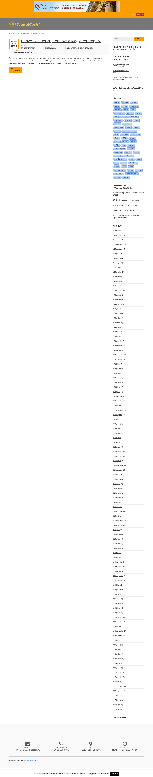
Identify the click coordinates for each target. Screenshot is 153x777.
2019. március (117, 603)
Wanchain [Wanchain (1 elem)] (134, 102)
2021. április (116, 488)
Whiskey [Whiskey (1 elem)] (125, 141)
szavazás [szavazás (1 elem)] (127, 120)
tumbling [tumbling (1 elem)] (139, 170)
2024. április (116, 323)
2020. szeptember (118, 521)
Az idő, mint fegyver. (131, 205)
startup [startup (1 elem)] (126, 109)
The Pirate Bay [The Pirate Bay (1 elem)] (119, 127)
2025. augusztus (117, 249)
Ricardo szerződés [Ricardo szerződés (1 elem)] (120, 148)
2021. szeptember (118, 465)
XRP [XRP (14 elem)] (116, 145)
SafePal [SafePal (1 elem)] (117, 155)
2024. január (116, 336)
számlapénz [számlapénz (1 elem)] (125, 134)
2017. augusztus (117, 691)
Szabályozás (88, 48)
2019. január (116, 613)
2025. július (116, 254)
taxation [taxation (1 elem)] (136, 127)
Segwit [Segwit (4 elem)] (132, 138)
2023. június (116, 369)
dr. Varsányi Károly (118, 193)
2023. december (117, 341)
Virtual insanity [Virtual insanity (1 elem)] (119, 173)
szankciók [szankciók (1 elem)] (117, 109)
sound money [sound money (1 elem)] (127, 124)
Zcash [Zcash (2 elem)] (132, 159)
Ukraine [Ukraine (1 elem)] (139, 113)
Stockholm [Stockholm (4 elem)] (118, 120)
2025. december (117, 231)
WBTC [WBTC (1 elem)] (128, 127)
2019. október (117, 571)
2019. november (117, 567)
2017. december (117, 672)
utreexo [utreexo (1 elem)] (133, 141)
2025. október (117, 240)
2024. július (116, 309)
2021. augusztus (117, 470)
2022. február (117, 442)
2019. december (117, 562)
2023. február (117, 387)
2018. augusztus (117, 636)
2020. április (116, 544)
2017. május (116, 705)
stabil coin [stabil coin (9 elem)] (134, 106)
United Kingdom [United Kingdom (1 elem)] (119, 113)
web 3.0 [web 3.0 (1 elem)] (137, 152)
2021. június (116, 479)
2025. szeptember (118, 244)
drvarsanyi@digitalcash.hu (27, 749)
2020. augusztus (117, 525)
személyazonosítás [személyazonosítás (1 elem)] (120, 170)
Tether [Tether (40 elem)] (117, 124)
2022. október (117, 405)
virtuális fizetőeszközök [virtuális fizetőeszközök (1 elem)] (129, 131)
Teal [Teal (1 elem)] (116, 116)
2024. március (117, 327)
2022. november (117, 401)
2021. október (117, 461)
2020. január (116, 557)
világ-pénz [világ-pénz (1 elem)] (128, 152)
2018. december (117, 617)
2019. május (116, 594)
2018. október (117, 626)
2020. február (117, 553)
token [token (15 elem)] (117, 166)
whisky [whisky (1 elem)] (131, 166)
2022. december (117, 396)
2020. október (117, 516)
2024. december (117, 286)
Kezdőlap (11, 33)
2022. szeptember (118, 410)
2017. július (116, 695)
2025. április (116, 267)
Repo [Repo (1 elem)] (138, 159)
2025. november (117, 235)
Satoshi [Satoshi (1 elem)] (131, 170)
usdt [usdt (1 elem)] (122, 116)
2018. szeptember (118, 631)
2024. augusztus (117, 304)
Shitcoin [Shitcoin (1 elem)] (125, 106)
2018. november (117, 622)
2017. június (116, 700)
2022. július (116, 419)
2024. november (117, 290)
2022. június (116, 424)
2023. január (116, 392)
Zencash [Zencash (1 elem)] (117, 131)
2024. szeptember (118, 300)
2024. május (116, 318)
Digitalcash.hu (34, 760)
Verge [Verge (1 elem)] (116, 163)
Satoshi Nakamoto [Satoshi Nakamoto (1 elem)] (128, 155)
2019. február (117, 608)
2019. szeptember (118, 576)
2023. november (117, 346)
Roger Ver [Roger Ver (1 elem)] (131, 145)
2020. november (117, 511)
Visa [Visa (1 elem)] (123, 145)
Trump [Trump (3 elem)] (117, 106)
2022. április (116, 433)
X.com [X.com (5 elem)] (124, 163)
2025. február (117, 277)
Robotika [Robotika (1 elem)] (117, 177)
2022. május (116, 428)
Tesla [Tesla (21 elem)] (117, 138)
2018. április (116, 654)
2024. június (116, 313)
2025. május (116, 263)
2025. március (117, 272)
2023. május (116, 373)
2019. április (116, 599)
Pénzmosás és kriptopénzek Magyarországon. (61, 41)
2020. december (117, 507)
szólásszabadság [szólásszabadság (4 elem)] (132, 173)
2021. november (117, 456)
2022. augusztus (117, 415)
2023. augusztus (117, 359)
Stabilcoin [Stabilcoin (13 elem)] (133, 163)
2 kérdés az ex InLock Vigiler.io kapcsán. (128, 200)
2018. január (116, 668)
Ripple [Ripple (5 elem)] (117, 102)
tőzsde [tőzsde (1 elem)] (133, 109)
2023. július (116, 364)
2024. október (117, 295)
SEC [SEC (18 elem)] (124, 138)
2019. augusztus (117, 580)
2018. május (116, 649)
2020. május (116, 539)
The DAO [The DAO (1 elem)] (126, 177)
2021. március (117, 493)
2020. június (116, 534)
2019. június (116, 590)
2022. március (117, 438)
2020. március (117, 548)
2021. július (116, 474)
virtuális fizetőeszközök (23, 52)
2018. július (116, 640)
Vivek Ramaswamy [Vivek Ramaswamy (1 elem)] (132, 116)
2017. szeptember (118, 686)
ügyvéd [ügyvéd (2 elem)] (117, 141)
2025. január (116, 281)
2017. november (117, 677)
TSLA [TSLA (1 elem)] (116, 134)
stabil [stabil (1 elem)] (124, 166)
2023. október (117, 350)
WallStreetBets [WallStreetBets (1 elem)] (136, 134)
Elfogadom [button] (115, 774)
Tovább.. (15, 70)
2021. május (116, 484)
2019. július (116, 585)
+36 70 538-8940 (61, 749)
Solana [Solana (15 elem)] (125, 102)
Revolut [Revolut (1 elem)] (136, 120)
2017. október (117, 682)
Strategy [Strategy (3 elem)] (131, 148)
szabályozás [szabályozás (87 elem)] (120, 159)
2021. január (116, 502)
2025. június (116, 258)
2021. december (117, 451)
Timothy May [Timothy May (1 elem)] (118, 152)
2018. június (116, 645)
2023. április (116, 378)
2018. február (117, 663)
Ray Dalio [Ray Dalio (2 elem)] (130, 113)
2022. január (116, 447)
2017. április (116, 709)
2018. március (117, 659)
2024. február (117, 332)
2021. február (117, 497)
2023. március (117, 382)
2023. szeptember (118, 355)
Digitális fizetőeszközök (74, 48)
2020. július (116, 530)
